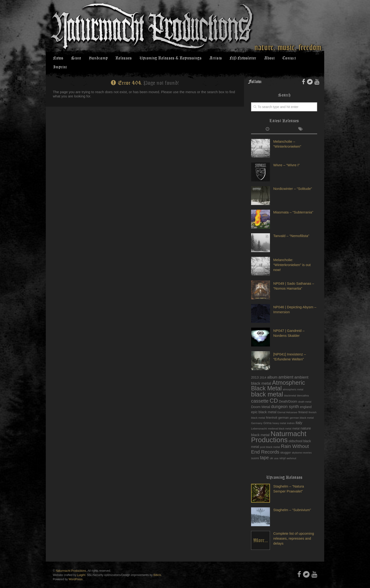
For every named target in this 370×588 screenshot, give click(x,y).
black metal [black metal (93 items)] (267, 386)
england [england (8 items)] (305, 399)
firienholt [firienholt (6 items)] (271, 410)
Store (75, 59)
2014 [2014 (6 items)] (263, 369)
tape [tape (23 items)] (264, 449)
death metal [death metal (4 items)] (304, 393)
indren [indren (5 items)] (290, 415)
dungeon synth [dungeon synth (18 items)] (285, 398)
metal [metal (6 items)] (296, 420)
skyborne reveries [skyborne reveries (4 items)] (302, 444)
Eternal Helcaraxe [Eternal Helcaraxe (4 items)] (288, 404)
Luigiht (81, 567)
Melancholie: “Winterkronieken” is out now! (292, 257)
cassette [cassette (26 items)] (260, 393)
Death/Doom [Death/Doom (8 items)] (288, 394)
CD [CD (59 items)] (273, 393)
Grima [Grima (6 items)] (267, 415)
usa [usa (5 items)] (276, 450)
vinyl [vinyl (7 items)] (282, 450)
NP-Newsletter (239, 59)
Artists (212, 59)
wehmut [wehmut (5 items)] (291, 450)
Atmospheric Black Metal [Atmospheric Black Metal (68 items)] (278, 377)
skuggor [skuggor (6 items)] (285, 444)
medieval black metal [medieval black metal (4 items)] (279, 420)
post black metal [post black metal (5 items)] (270, 439)
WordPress (76, 571)
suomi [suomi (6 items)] (255, 450)
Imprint (305, 59)
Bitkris (157, 567)
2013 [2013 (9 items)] (255, 369)
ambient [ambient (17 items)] (285, 369)
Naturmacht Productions (71, 563)
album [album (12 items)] (272, 369)
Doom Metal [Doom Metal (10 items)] (260, 399)
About (265, 59)
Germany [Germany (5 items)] (256, 415)
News (58, 59)
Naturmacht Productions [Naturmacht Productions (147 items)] (278, 429)
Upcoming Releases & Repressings (168, 59)
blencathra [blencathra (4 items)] (303, 387)
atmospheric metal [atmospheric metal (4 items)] (293, 381)
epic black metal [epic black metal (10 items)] (263, 404)
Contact (285, 59)
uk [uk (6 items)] (271, 450)
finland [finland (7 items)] (302, 404)
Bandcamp (96, 59)
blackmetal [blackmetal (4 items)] (290, 387)
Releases (121, 59)
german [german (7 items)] (283, 410)
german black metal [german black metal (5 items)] (302, 409)
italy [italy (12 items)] (299, 415)
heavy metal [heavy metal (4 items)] (279, 415)
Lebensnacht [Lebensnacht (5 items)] (259, 420)
